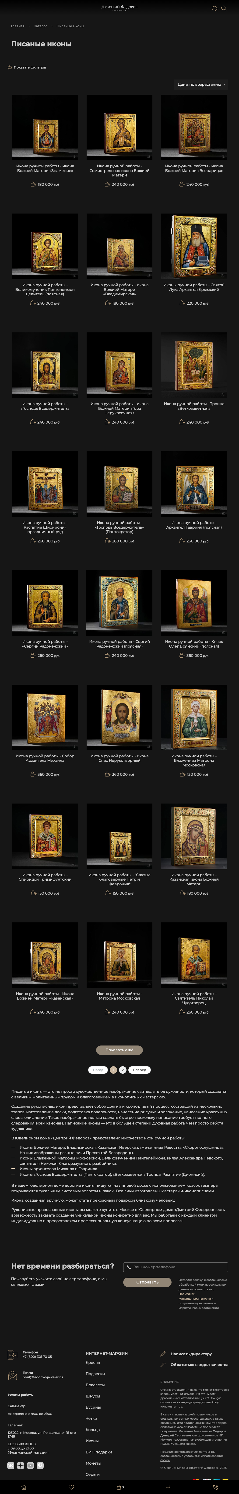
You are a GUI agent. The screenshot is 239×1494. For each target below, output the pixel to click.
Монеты (93, 1458)
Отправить (146, 1282)
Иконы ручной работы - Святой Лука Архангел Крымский (194, 287)
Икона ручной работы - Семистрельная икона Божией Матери (119, 170)
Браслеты (95, 1380)
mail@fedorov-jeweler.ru (43, 1372)
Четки (91, 1414)
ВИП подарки (99, 1447)
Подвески (95, 1369)
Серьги (93, 1470)
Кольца (93, 1425)
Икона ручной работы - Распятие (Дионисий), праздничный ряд (45, 527)
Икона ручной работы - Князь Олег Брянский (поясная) (194, 643)
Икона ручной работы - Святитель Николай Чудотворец (194, 998)
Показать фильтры (30, 67)
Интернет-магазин (107, 1349)
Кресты (93, 1358)
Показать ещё (119, 1050)
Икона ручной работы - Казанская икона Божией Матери (194, 879)
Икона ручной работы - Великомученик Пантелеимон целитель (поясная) (45, 289)
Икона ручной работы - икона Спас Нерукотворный (119, 758)
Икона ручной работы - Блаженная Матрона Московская (194, 760)
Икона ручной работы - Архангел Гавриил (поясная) (194, 525)
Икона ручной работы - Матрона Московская (119, 996)
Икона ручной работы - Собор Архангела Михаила (45, 758)
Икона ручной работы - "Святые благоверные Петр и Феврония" (119, 879)
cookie (165, 1455)
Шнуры (93, 1391)
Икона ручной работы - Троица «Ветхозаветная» (194, 406)
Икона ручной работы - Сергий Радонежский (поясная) (119, 643)
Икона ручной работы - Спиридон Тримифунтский (45, 877)
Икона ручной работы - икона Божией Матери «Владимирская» (119, 289)
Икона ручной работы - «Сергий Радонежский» (45, 643)
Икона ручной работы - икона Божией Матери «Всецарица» (194, 168)
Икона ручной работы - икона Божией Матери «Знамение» (45, 168)
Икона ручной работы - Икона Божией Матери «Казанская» (45, 996)
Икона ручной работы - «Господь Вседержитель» (45, 406)
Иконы (92, 1436)
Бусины (93, 1403)
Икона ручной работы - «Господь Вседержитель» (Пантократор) (119, 527)
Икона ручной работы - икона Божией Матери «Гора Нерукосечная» (119, 408)
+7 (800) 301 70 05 (37, 1352)
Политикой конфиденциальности (200, 1294)
